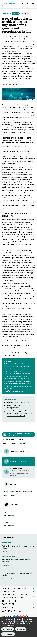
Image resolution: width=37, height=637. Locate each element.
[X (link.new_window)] (26, 616)
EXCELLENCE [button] (8, 604)
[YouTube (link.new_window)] (23, 616)
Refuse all (21, 629)
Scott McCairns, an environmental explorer (17, 574)
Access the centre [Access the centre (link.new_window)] (11, 495)
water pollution (9, 443)
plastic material (9, 439)
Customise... (8, 634)
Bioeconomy (6, 543)
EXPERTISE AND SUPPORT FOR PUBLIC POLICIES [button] (14, 596)
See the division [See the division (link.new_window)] (10, 516)
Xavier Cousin (17, 469)
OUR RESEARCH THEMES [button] (14, 588)
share (25, 13)
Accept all (7, 629)
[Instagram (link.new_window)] (20, 616)
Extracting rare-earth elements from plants (18, 547)
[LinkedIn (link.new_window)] (14, 616)
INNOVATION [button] (8, 591)
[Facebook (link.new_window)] (17, 616)
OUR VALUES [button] (8, 607)
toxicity (21, 439)
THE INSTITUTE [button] (9, 601)
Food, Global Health (9, 556)
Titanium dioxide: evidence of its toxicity (16, 561)
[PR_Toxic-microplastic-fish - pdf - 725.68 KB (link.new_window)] (18, 434)
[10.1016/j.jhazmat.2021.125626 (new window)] (13, 391)
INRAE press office (19, 451)
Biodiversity (6, 13)
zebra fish (21, 443)
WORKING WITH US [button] (11, 610)
